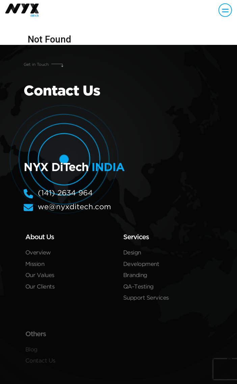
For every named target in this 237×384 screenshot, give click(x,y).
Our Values (39, 276)
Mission (35, 265)
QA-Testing (138, 288)
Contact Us (40, 366)
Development (141, 265)
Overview (38, 253)
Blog (31, 355)
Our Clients (40, 288)
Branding (135, 276)
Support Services (146, 299)
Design (132, 253)
